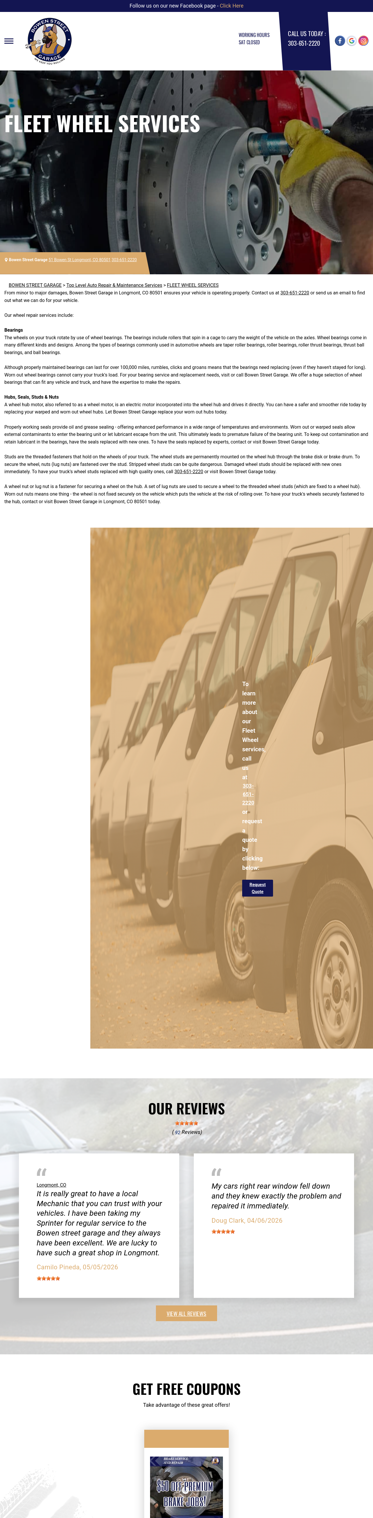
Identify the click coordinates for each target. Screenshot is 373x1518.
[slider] (186, 1123)
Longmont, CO (51, 1185)
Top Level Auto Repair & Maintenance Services (114, 285)
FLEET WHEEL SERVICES (193, 285)
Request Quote (257, 888)
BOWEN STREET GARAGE (35, 285)
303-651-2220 (304, 42)
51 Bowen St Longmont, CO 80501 (80, 259)
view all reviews (186, 1313)
